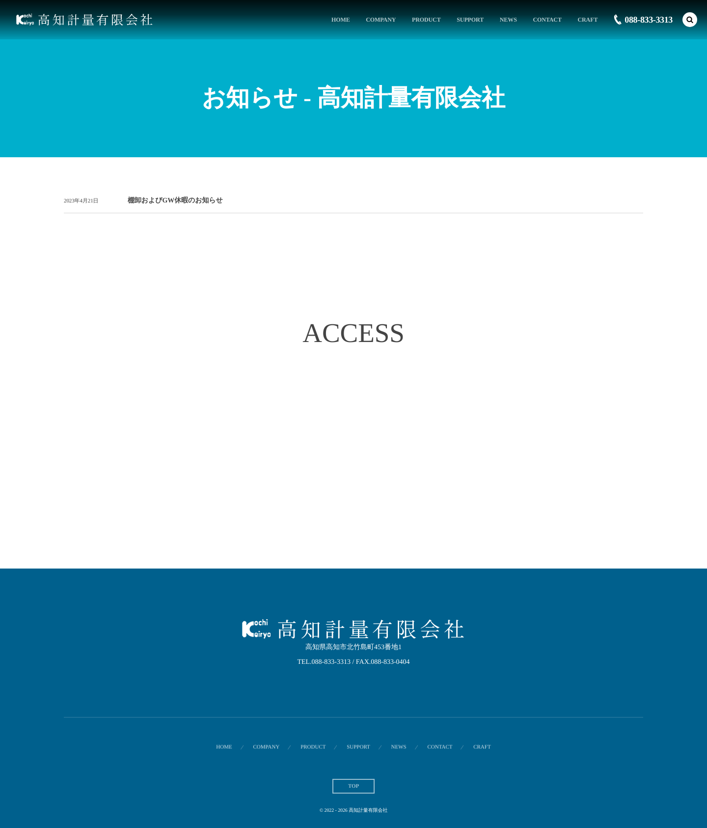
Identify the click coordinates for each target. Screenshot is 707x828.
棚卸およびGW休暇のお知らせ (175, 200)
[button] (689, 19)
